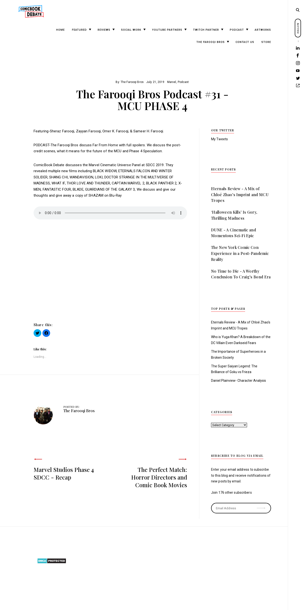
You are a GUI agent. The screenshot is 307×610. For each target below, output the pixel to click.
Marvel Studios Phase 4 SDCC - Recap (64, 473)
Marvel (171, 82)
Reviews (104, 29)
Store (266, 42)
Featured (79, 29)
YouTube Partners (167, 29)
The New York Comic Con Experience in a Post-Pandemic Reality (240, 253)
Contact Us (245, 42)
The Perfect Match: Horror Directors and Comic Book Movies (159, 477)
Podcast (237, 29)
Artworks (263, 29)
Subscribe (261, 505)
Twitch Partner (206, 29)
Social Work (131, 29)
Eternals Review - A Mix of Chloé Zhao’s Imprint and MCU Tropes (240, 194)
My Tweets (219, 139)
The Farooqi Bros (210, 42)
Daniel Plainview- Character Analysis (238, 380)
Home (60, 29)
